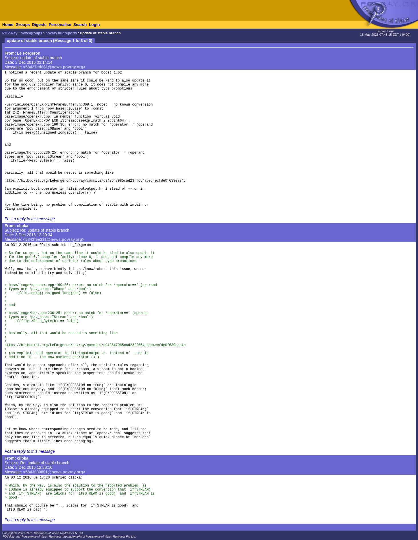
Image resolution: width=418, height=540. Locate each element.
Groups (22, 24)
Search (80, 24)
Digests (39, 24)
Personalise (60, 24)
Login (94, 24)
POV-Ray (9, 33)
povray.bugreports (61, 33)
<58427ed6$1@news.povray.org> (54, 67)
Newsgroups (31, 33)
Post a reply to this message (30, 219)
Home (7, 24)
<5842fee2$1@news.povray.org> (54, 239)
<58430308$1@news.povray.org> (54, 472)
